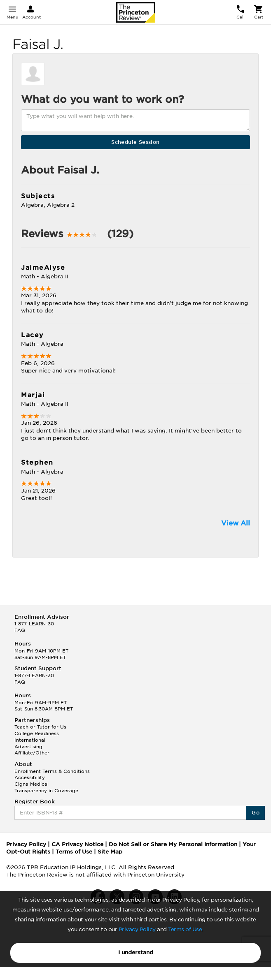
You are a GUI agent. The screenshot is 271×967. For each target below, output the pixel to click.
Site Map (110, 852)
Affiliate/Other (31, 753)
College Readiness (36, 733)
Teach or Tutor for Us (40, 727)
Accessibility (29, 777)
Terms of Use (185, 929)
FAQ (19, 630)
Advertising (28, 747)
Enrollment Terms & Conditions (52, 771)
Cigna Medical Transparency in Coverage (46, 787)
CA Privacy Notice (77, 844)
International (29, 740)
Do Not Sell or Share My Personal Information (173, 844)
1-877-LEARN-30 (34, 624)
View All (235, 523)
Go (255, 813)
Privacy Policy (137, 929)
